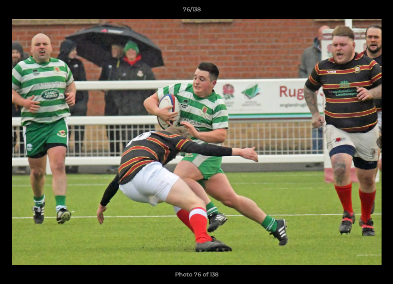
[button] (360, 11)
